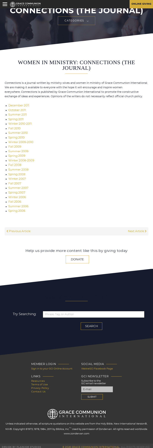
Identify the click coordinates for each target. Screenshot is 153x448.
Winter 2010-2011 (19, 123)
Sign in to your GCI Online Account (51, 366)
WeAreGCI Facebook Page (97, 366)
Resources (38, 378)
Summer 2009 (17, 150)
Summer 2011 (17, 114)
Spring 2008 (16, 172)
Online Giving (140, 4)
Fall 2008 (14, 164)
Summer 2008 (17, 168)
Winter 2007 (16, 177)
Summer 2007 (17, 186)
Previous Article (18, 228)
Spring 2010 (16, 137)
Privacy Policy (40, 385)
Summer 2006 (17, 204)
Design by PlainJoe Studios (21, 444)
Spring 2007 (16, 190)
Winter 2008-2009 (20, 159)
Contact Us (38, 388)
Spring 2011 (15, 119)
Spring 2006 (16, 208)
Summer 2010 (17, 132)
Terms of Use (39, 381)
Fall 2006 (14, 199)
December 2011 (18, 105)
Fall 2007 (14, 181)
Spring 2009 (16, 155)
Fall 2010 (14, 128)
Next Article (137, 228)
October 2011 (16, 110)
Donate (77, 256)
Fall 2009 (14, 146)
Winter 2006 (16, 195)
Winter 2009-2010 (19, 141)
